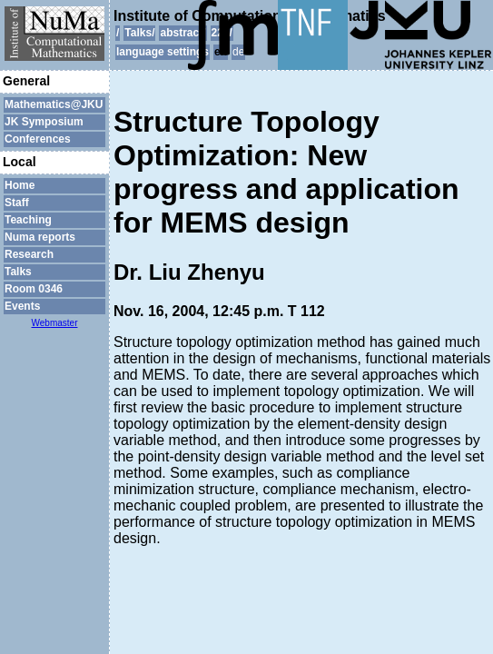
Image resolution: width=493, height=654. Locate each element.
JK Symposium (44, 121)
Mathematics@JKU (54, 104)
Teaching (28, 219)
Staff (17, 202)
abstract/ (182, 32)
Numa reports (40, 237)
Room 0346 (34, 288)
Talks (18, 271)
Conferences (38, 139)
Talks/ (139, 32)
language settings (162, 51)
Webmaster (55, 323)
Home (20, 185)
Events (22, 306)
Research (29, 254)
